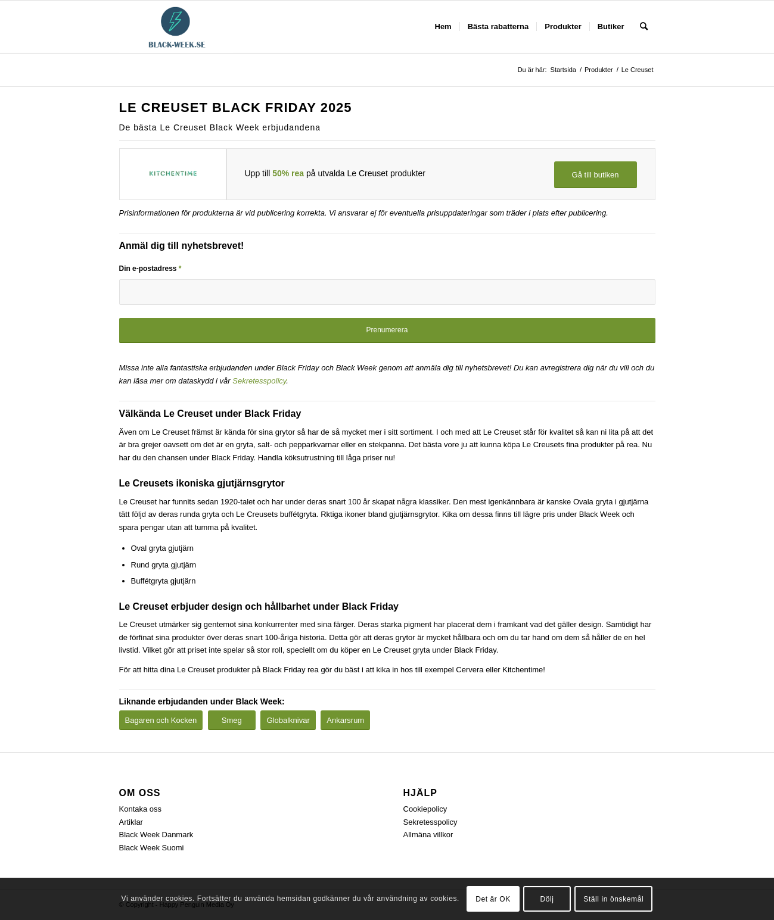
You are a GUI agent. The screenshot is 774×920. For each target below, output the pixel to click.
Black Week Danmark (156, 834)
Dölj (547, 899)
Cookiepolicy (425, 808)
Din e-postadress (150, 268)
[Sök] (643, 27)
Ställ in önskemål (613, 899)
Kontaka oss (140, 808)
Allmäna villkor (428, 834)
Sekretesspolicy (259, 380)
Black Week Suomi (151, 847)
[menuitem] (443, 27)
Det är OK (493, 899)
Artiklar (131, 822)
